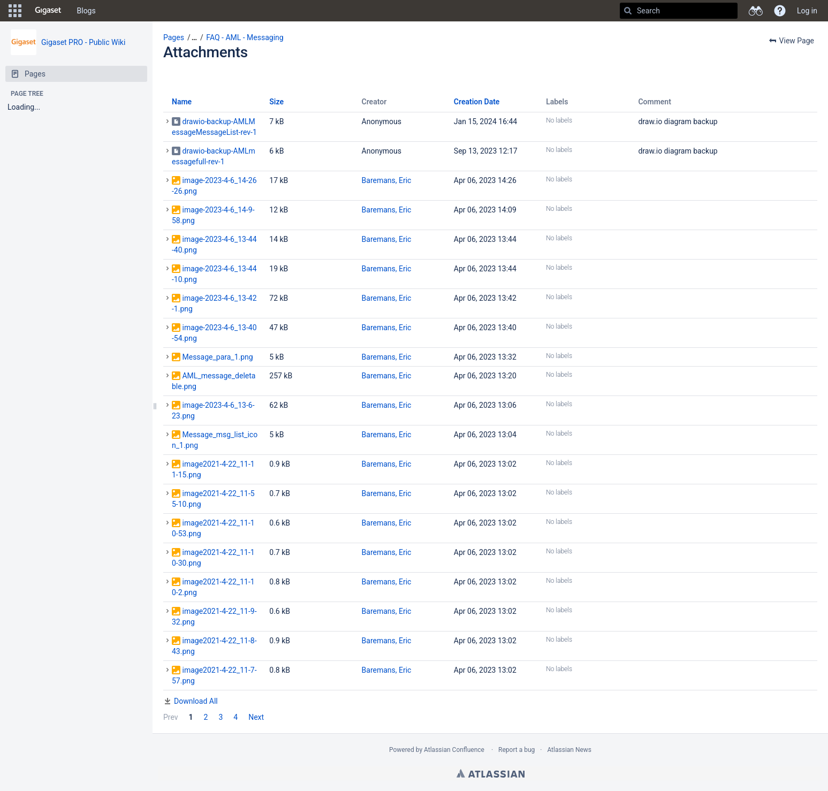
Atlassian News (569, 750)
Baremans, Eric (387, 180)
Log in (807, 10)
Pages (173, 37)
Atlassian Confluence (454, 750)
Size (276, 101)
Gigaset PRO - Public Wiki (83, 42)
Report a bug (516, 750)
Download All (196, 701)
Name (182, 101)
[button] (15, 10)
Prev (170, 717)
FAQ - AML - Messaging (244, 37)
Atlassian (491, 773)
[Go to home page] (48, 10)
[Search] (628, 10)
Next (256, 717)
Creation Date (477, 101)
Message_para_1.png (217, 357)
